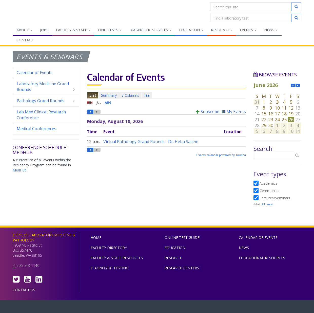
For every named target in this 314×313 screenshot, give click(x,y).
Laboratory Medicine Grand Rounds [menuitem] (46, 87)
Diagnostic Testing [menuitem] (109, 268)
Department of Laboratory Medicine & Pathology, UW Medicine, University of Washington (39, 12)
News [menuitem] (271, 29)
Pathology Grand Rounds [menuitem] (46, 101)
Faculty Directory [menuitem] (109, 247)
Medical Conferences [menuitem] (36, 128)
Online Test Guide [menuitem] (182, 237)
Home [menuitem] (96, 237)
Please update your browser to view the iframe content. (166, 95)
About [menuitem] (24, 29)
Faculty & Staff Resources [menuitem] (117, 257)
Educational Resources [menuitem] (262, 257)
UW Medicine (115, 307)
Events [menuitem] (248, 29)
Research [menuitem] (221, 29)
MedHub (20, 170)
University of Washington (178, 307)
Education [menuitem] (191, 29)
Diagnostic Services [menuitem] (150, 29)
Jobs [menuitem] (44, 29)
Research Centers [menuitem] (182, 268)
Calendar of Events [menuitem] (34, 72)
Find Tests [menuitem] (110, 29)
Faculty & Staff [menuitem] (73, 29)
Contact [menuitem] (24, 40)
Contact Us (24, 289)
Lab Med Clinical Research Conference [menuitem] (41, 114)
